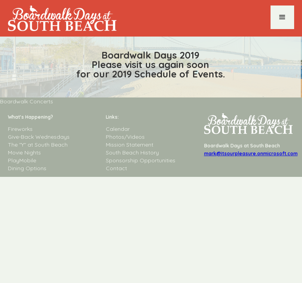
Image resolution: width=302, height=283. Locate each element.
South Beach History (132, 152)
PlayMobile (22, 160)
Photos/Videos (125, 136)
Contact (116, 168)
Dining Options (27, 168)
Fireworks (20, 128)
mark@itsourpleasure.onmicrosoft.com (251, 153)
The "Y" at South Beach (38, 144)
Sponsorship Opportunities (140, 160)
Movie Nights (24, 152)
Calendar (118, 128)
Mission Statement (129, 144)
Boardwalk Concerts (26, 101)
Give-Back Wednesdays (39, 136)
